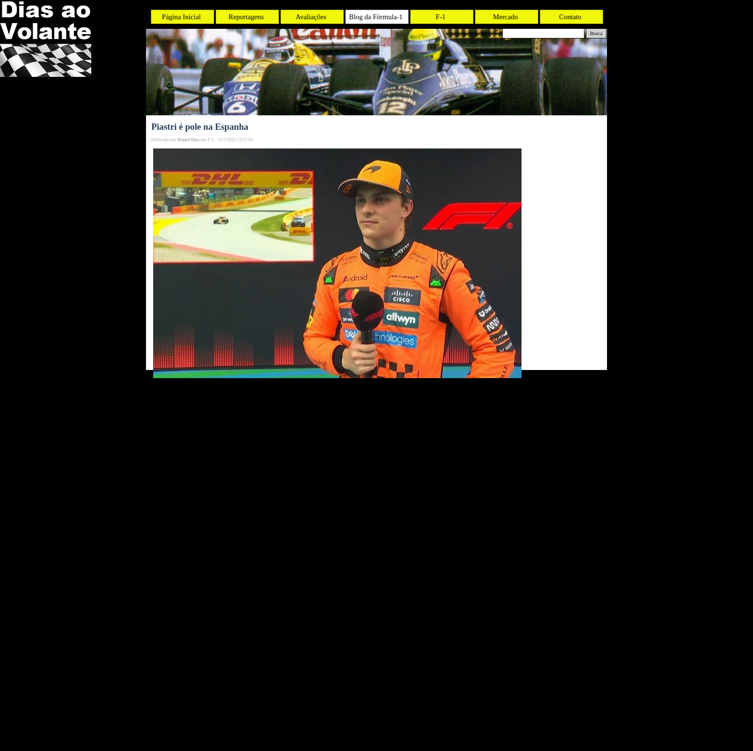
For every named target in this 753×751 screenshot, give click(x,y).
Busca (596, 33)
